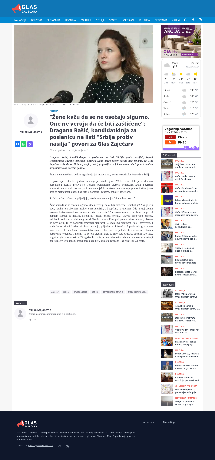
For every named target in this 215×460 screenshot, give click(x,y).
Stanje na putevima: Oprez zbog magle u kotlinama (185, 403)
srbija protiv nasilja (137, 291)
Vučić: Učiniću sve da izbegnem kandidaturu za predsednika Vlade (186, 213)
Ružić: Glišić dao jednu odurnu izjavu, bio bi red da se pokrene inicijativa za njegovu (186, 237)
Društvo (36, 20)
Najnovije (20, 20)
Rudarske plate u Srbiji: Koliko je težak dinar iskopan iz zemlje (186, 273)
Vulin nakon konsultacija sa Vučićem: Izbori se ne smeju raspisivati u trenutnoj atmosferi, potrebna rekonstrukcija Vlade (185, 225)
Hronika (70, 20)
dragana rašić (80, 291)
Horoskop (128, 20)
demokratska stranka (113, 291)
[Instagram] (200, 20)
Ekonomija (53, 20)
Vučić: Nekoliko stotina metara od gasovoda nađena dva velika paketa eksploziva (188, 367)
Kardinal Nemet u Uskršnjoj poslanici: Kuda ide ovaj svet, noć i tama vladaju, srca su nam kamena (187, 379)
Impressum (149, 422)
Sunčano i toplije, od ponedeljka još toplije (185, 391)
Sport (113, 20)
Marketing (169, 422)
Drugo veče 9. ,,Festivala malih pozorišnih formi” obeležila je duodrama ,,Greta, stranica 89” (187, 355)
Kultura (144, 20)
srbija (66, 291)
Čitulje (100, 20)
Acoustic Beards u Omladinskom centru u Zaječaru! (186, 307)
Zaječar (55, 291)
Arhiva (176, 20)
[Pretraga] (186, 20)
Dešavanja (161, 20)
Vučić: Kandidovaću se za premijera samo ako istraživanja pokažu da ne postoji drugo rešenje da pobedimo (186, 190)
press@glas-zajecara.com (40, 445)
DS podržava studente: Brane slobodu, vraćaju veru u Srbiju (186, 202)
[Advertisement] (148, 8)
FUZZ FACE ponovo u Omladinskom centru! (186, 295)
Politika (86, 20)
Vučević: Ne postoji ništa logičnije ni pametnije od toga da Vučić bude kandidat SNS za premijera (185, 249)
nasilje (95, 291)
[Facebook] (193, 20)
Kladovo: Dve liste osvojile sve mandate (185, 261)
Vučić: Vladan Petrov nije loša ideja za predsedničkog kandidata (185, 178)
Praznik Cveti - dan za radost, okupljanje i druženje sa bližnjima (185, 343)
